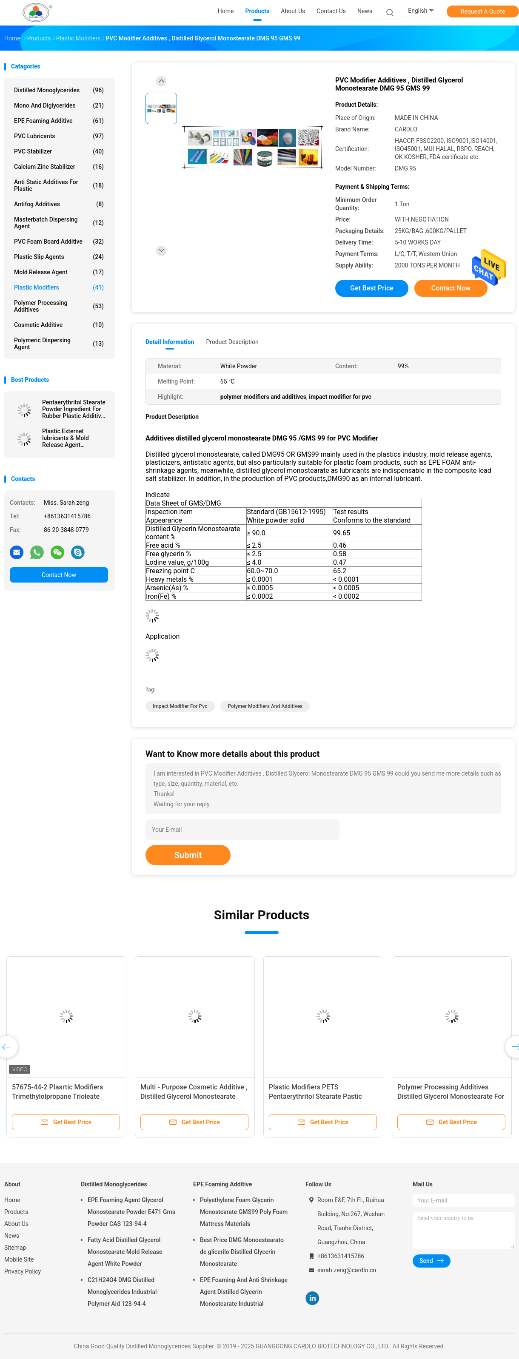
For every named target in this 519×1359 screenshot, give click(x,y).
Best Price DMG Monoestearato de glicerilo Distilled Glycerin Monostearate (242, 1252)
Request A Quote (483, 11)
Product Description (232, 341)
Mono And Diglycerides (59, 105)
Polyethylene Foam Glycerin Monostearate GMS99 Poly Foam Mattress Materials (244, 1212)
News (11, 1235)
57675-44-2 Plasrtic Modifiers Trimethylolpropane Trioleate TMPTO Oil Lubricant (57, 1096)
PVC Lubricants (59, 136)
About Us (16, 1223)
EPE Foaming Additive (59, 121)
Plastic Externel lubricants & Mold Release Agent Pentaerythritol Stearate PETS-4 (74, 438)
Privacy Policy (22, 1271)
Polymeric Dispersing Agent (59, 343)
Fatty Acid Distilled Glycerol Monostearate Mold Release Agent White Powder (125, 1252)
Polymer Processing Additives (59, 306)
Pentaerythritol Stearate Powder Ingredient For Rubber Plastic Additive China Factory (74, 409)
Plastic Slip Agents (59, 257)
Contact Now (59, 574)
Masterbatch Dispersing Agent (59, 223)
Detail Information (169, 341)
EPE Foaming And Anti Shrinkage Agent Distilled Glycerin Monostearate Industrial (244, 1292)
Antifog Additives (59, 204)
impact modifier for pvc (180, 706)
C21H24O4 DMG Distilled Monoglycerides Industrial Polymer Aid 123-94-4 (122, 1292)
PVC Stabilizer (59, 151)
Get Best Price (372, 288)
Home (12, 1200)
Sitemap (15, 1247)
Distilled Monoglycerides (59, 90)
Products (16, 1211)
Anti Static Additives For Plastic (59, 185)
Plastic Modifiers (59, 287)
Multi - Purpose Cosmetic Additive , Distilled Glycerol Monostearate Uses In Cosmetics (193, 1096)
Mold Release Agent (59, 272)
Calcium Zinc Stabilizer (59, 166)
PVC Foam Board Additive (59, 241)
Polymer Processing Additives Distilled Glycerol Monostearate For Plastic (450, 1096)
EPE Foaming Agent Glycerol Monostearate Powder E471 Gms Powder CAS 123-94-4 (131, 1212)
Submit (188, 855)
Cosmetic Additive (59, 325)
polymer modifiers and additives (265, 706)
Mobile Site (19, 1259)
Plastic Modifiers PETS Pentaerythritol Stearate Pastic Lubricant (315, 1096)
